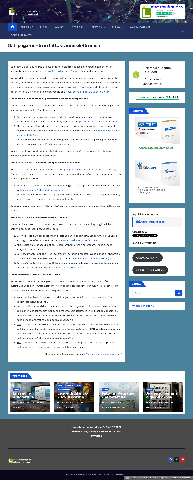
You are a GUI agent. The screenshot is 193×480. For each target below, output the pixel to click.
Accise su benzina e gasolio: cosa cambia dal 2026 (162, 397)
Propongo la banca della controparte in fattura (87, 169)
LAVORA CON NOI (139, 27)
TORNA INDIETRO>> (144, 306)
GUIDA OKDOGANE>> (150, 270)
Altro (116, 27)
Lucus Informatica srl (152, 221)
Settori (77, 27)
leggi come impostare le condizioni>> (89, 91)
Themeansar (120, 475)
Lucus (16, 389)
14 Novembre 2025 (115, 402)
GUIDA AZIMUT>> (147, 257)
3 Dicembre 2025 (69, 402)
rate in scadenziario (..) (60, 71)
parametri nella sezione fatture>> (99, 121)
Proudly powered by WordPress (81, 475)
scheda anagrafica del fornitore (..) (43, 190)
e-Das (44, 27)
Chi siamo (27, 27)
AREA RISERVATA (21, 35)
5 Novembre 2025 (159, 402)
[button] (183, 31)
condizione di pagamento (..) (66, 267)
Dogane (69, 385)
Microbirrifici (64, 389)
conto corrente (42, 347)
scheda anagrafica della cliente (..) (91, 258)
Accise (59, 27)
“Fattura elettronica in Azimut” (104, 354)
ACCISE (61, 385)
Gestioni (97, 27)
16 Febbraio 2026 (25, 402)
